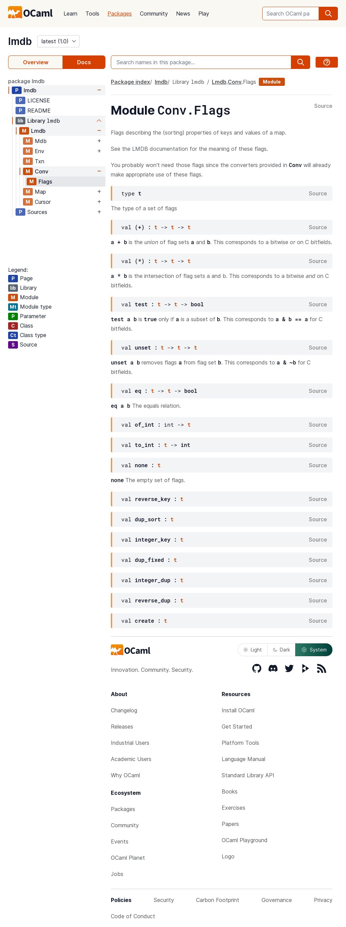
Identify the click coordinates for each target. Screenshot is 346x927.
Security (164, 900)
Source (323, 106)
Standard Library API (248, 775)
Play (203, 13)
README (39, 110)
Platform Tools (240, 742)
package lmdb (26, 81)
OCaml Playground (245, 840)
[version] (58, 41)
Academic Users (131, 759)
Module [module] (272, 82)
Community (154, 13)
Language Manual (243, 759)
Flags (45, 181)
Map (40, 191)
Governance (277, 900)
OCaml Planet (128, 857)
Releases (122, 726)
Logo (228, 856)
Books (230, 791)
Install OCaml (238, 710)
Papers (230, 824)
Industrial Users (130, 742)
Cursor (43, 201)
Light (252, 649)
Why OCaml (125, 775)
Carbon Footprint (217, 900)
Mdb (41, 141)
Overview (35, 62)
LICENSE (38, 100)
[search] (328, 13)
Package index (130, 81)
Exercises (233, 807)
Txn (39, 161)
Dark (281, 649)
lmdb (20, 41)
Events (119, 841)
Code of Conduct (133, 916)
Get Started (237, 726)
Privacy (323, 900)
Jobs (117, 874)
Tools (92, 13)
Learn (70, 13)
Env (39, 151)
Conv (41, 171)
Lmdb (38, 130)
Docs (84, 62)
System (314, 650)
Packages (119, 13)
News (183, 13)
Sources (37, 212)
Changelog (124, 710)
